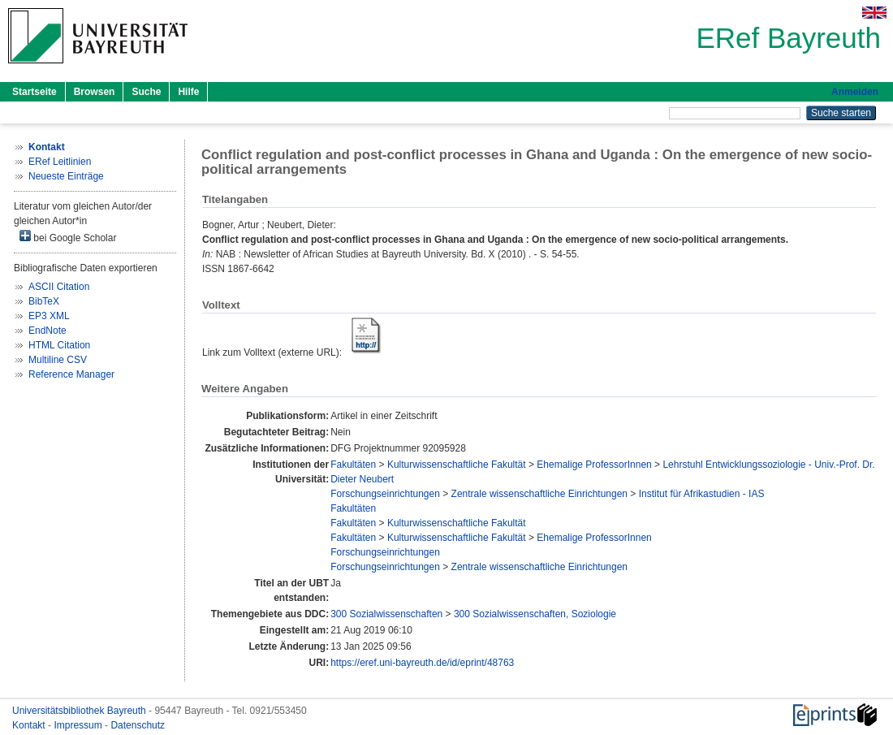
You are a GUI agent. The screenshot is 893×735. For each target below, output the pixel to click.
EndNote (47, 330)
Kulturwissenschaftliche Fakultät (456, 464)
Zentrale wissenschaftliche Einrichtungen (539, 493)
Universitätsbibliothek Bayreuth (80, 710)
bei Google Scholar (67, 237)
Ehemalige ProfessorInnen (594, 464)
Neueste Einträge (66, 176)
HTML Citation (59, 345)
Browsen (94, 91)
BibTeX (43, 301)
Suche (146, 91)
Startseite (34, 91)
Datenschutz (137, 725)
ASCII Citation (58, 286)
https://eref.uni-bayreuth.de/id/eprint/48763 (422, 662)
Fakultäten (353, 464)
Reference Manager (71, 374)
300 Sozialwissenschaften (386, 614)
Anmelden (854, 91)
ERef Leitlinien (59, 161)
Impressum (79, 725)
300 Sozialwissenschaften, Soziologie (535, 614)
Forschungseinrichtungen (385, 493)
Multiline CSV (57, 359)
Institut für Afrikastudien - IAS (702, 493)
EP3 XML (49, 316)
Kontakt (30, 725)
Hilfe (188, 91)
